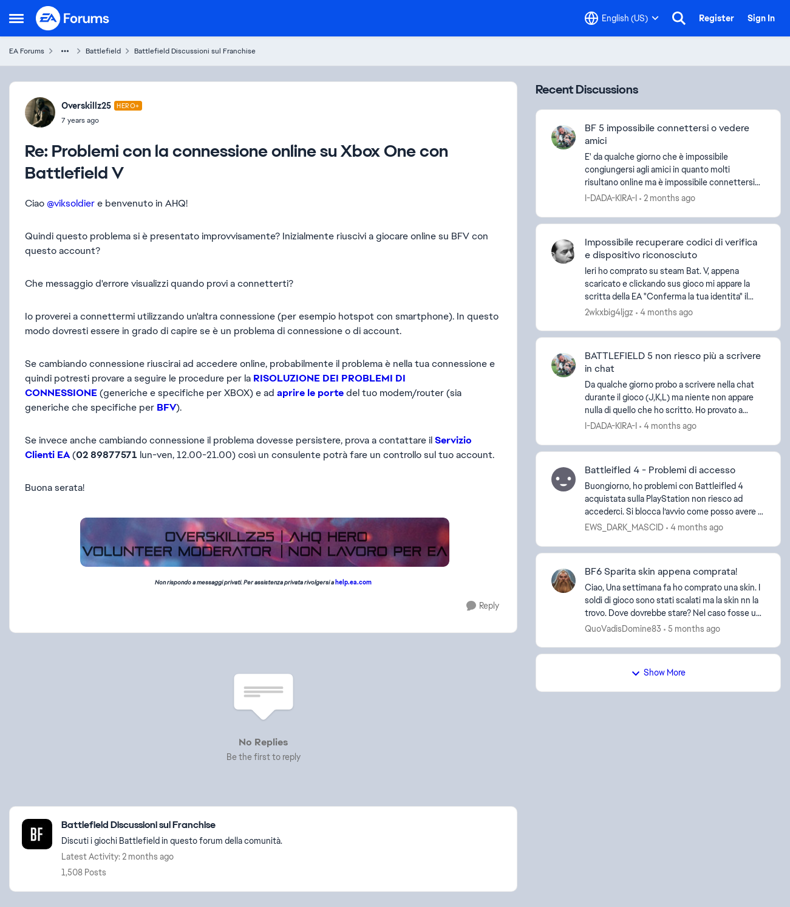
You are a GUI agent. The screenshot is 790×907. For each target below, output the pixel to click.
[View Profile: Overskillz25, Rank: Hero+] (40, 112)
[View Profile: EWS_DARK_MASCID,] (563, 479)
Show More (658, 672)
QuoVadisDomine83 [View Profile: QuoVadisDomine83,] (623, 628)
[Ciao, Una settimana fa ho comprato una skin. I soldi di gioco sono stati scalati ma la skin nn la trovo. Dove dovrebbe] (675, 600)
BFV (166, 407)
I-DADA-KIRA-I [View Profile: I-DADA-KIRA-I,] (611, 198)
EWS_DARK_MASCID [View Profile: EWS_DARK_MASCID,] (624, 527)
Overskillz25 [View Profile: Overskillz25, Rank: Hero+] (86, 105)
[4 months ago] (664, 312)
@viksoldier (71, 203)
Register (716, 18)
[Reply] (483, 606)
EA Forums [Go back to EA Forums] (26, 51)
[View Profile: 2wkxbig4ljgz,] (563, 251)
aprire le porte (310, 392)
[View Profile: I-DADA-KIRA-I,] (563, 137)
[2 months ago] (667, 198)
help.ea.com (353, 582)
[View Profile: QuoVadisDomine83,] (563, 581)
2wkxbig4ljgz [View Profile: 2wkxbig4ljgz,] (609, 311)
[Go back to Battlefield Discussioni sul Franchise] (171, 825)
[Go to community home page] (73, 18)
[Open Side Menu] (16, 18)
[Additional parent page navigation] (65, 51)
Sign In (761, 18)
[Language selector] (621, 18)
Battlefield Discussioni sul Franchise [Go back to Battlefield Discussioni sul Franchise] (195, 51)
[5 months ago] (692, 628)
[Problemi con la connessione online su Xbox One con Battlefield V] (101, 120)
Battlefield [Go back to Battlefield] (103, 51)
